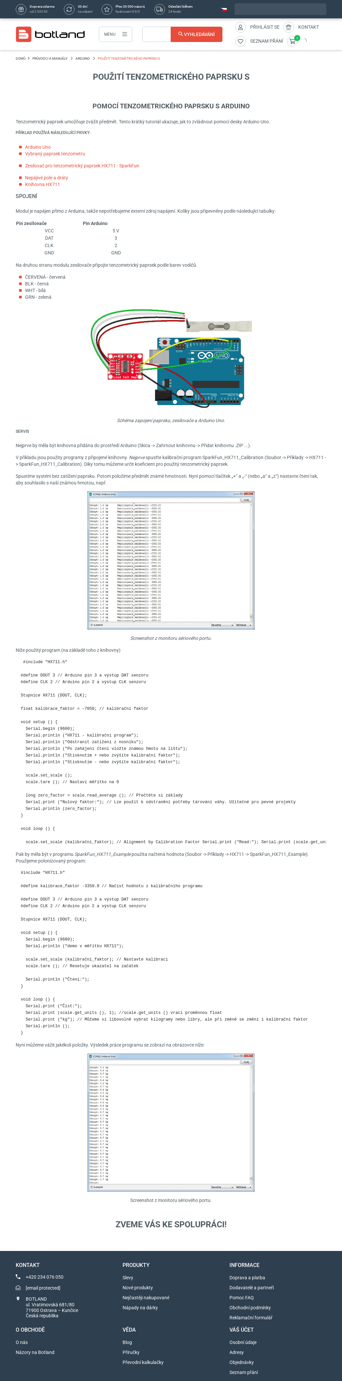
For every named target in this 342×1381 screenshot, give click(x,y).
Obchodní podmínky (250, 1307)
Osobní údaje (242, 1342)
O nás (22, 1342)
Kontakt (308, 27)
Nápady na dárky (140, 1307)
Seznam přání (243, 1372)
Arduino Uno (38, 147)
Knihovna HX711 (42, 184)
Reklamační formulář (251, 1317)
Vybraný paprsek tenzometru (55, 153)
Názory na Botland (35, 1352)
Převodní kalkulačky (143, 1362)
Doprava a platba (247, 1277)
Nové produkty (138, 1287)
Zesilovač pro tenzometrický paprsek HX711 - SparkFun (82, 165)
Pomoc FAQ (241, 1297)
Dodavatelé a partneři (251, 1287)
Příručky (131, 1352)
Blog (127, 1342)
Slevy (128, 1277)
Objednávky (241, 1362)
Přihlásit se (265, 27)
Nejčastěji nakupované (146, 1297)
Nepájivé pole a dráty (46, 177)
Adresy (236, 1352)
